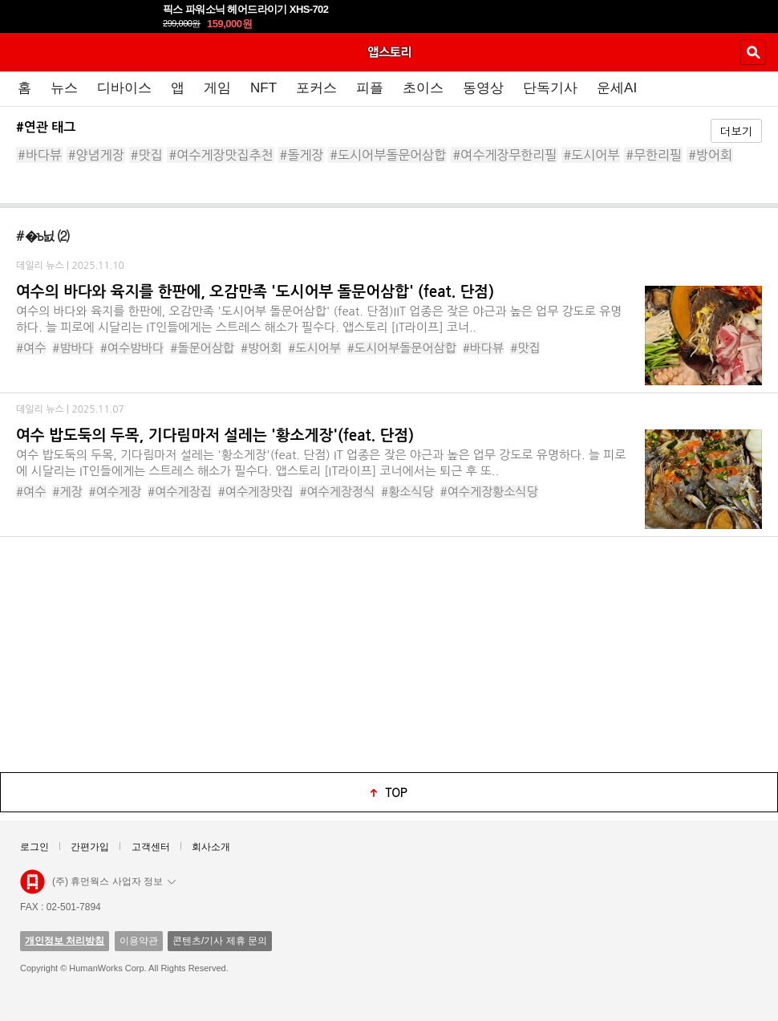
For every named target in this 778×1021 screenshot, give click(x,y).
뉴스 (64, 88)
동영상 (483, 88)
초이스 (423, 88)
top (396, 792)
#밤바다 (72, 348)
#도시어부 (591, 154)
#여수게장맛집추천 (220, 154)
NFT (263, 88)
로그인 (34, 846)
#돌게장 (302, 154)
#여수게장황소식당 (489, 492)
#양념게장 (96, 154)
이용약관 (139, 940)
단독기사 (550, 88)
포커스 (316, 88)
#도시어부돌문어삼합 (388, 154)
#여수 (31, 348)
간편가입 (90, 846)
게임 (217, 88)
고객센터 (151, 846)
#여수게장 (115, 492)
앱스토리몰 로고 (32, 882)
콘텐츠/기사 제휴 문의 (219, 940)
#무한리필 (654, 154)
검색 (753, 52)
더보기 (736, 131)
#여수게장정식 (337, 492)
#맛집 (147, 154)
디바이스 (124, 88)
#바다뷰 (40, 154)
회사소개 (211, 846)
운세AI (617, 88)
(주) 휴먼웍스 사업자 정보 (114, 881)
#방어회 (710, 154)
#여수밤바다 (132, 348)
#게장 (67, 492)
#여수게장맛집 (256, 492)
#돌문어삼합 (202, 348)
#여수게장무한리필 (504, 154)
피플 (369, 88)
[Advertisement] (389, 653)
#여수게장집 (180, 492)
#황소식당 (407, 492)
